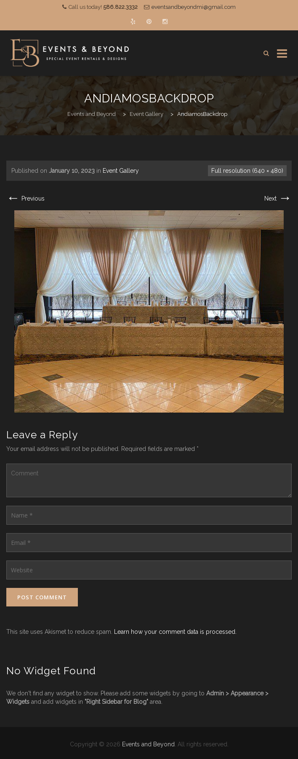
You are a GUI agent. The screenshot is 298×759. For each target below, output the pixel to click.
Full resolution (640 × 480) (247, 170)
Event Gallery (121, 170)
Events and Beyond (148, 744)
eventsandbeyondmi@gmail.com (194, 7)
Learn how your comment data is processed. (175, 631)
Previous (25, 198)
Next (278, 198)
